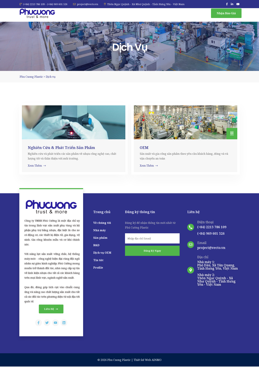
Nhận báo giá (226, 13)
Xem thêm (37, 165)
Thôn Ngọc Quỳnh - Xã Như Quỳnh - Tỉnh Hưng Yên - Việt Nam (144, 4)
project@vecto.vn (85, 4)
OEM (144, 147)
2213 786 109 (216, 227)
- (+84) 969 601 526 (56, 4)
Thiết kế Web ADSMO (147, 360)
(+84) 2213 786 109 (32, 4)
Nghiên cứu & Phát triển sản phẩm (61, 147)
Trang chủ (101, 212)
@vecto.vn (217, 248)
